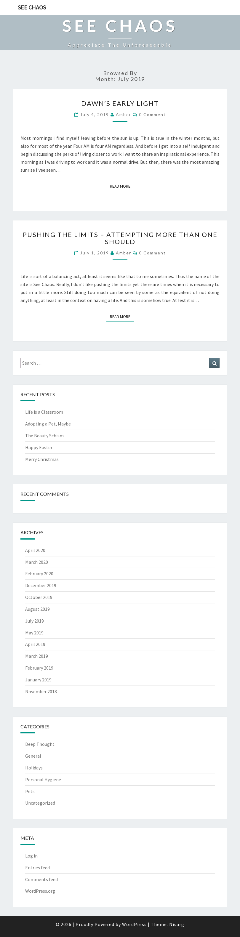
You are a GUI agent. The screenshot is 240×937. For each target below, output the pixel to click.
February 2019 (39, 668)
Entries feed (37, 868)
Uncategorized (40, 803)
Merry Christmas (42, 459)
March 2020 (36, 562)
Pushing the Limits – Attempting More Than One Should (120, 238)
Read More (122, 186)
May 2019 (34, 633)
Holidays (34, 768)
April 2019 (35, 644)
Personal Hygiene (43, 779)
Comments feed (41, 879)
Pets (30, 791)
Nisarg (176, 924)
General (33, 756)
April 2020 (35, 550)
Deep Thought (40, 744)
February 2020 (39, 574)
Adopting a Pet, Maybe (48, 424)
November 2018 (41, 691)
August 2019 (37, 609)
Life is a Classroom (44, 412)
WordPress (134, 924)
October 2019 (38, 597)
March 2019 (36, 656)
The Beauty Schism (44, 436)
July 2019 (34, 621)
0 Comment (152, 114)
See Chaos (32, 7)
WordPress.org (40, 891)
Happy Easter (38, 447)
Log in (31, 856)
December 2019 (40, 585)
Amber (123, 114)
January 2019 (38, 680)
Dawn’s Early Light (120, 103)
